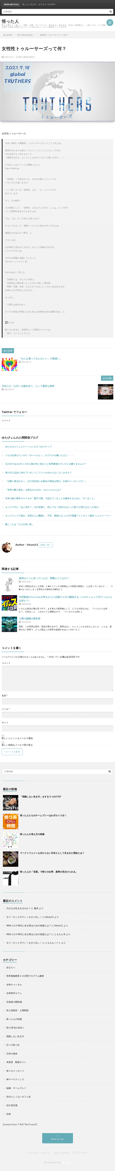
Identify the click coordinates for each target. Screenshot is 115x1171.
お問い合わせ (61, 1152)
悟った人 (66, 1162)
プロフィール (79, 1152)
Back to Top (57, 1139)
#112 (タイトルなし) (39, 1152)
